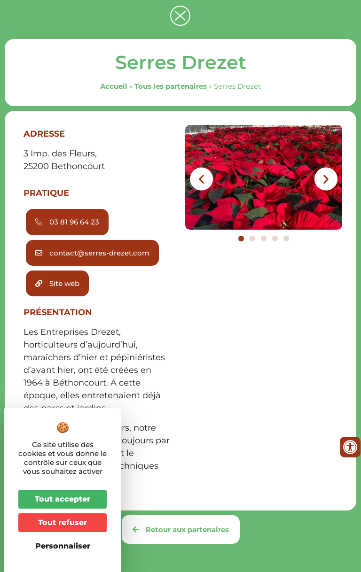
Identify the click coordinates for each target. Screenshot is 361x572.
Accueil (113, 86)
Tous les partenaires (170, 86)
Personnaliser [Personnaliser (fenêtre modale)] (62, 545)
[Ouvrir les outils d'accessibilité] (350, 447)
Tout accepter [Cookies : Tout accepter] (62, 499)
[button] (201, 179)
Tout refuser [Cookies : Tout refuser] (62, 522)
